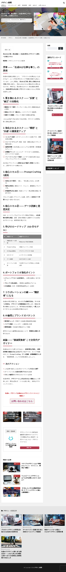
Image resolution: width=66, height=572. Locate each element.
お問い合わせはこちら (22, 401)
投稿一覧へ (29, 447)
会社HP (35, 5)
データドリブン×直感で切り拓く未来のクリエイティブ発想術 (33, 531)
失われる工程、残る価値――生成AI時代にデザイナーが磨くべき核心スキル (32, 37)
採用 (30, 5)
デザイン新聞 (6, 2)
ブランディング (12, 5)
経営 (19, 5)
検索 (48, 45)
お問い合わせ (42, 5)
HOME (4, 37)
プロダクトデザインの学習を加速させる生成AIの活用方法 (11, 531)
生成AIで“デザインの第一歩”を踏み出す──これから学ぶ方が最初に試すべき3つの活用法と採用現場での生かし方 (11, 554)
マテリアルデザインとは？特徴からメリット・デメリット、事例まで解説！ (31, 465)
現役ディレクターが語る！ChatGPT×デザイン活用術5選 (53, 531)
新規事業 (24, 5)
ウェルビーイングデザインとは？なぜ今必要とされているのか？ (31, 478)
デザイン (3, 5)
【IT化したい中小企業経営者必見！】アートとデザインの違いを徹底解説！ (31, 490)
